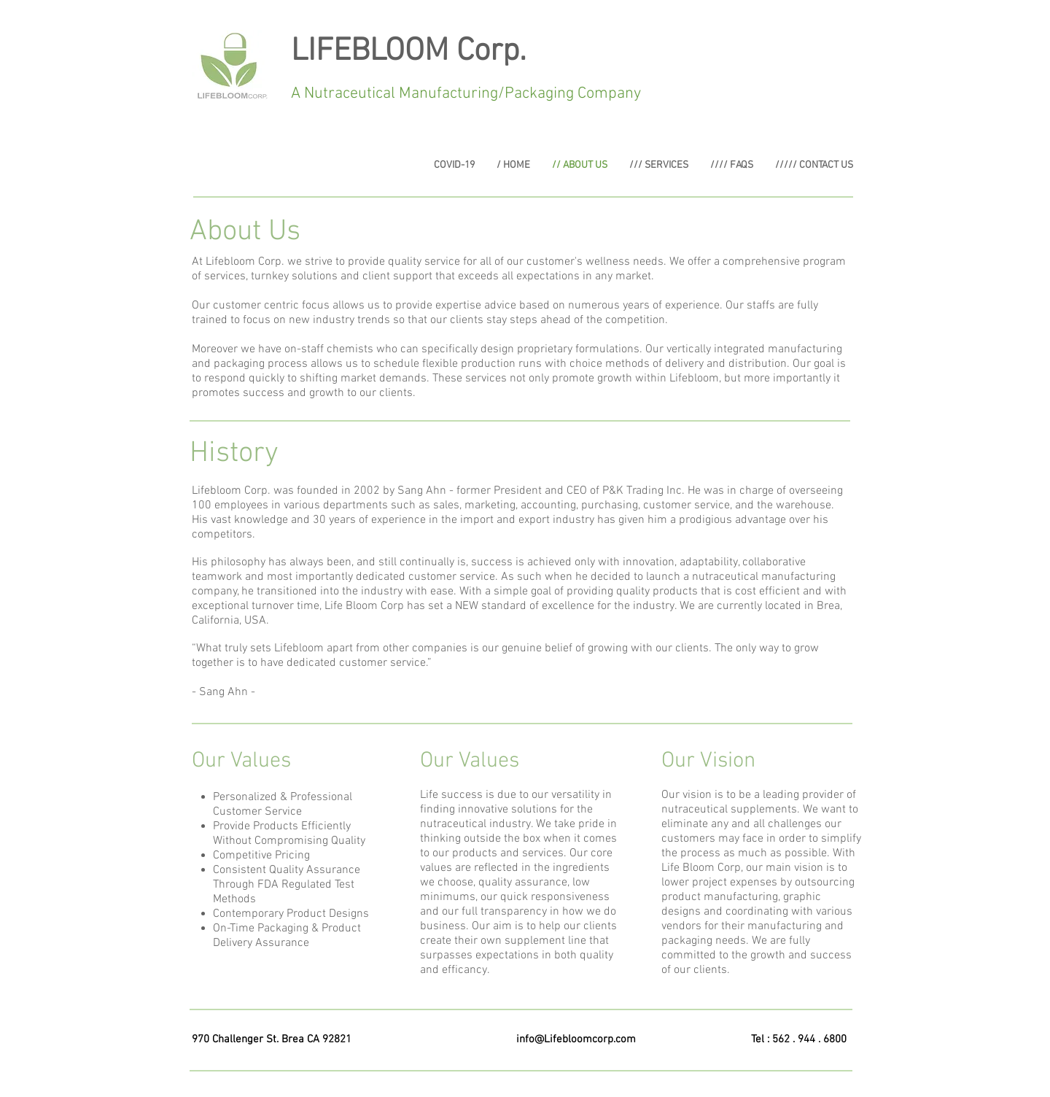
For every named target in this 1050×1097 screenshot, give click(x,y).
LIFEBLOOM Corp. (408, 52)
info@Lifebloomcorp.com (576, 1039)
